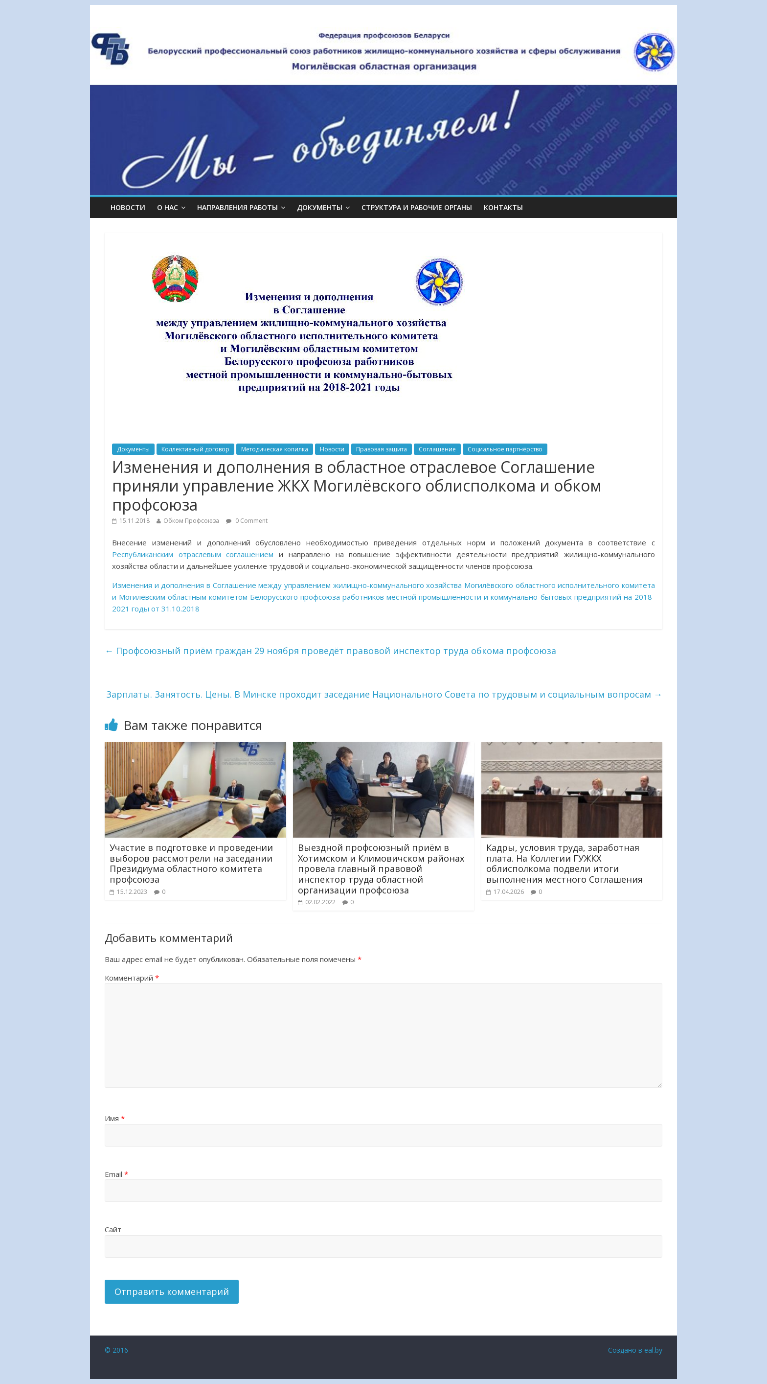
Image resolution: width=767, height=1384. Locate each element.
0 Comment (247, 520)
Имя (115, 1118)
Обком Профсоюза (191, 520)
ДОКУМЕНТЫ (319, 207)
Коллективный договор (195, 449)
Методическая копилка (274, 449)
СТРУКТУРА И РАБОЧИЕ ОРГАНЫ (416, 207)
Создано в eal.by (635, 1350)
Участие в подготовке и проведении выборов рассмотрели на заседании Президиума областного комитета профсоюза (191, 863)
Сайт (113, 1229)
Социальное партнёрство (505, 449)
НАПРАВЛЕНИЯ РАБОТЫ (237, 207)
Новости (128, 207)
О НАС (167, 207)
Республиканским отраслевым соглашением (192, 554)
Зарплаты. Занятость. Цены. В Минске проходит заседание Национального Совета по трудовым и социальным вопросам (384, 694)
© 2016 (116, 1350)
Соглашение (437, 449)
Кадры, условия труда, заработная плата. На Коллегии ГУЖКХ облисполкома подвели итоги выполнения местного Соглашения (564, 863)
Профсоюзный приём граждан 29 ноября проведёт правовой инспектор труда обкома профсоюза (330, 651)
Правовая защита (381, 449)
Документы (133, 449)
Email (116, 1174)
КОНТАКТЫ (503, 207)
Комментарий (132, 978)
